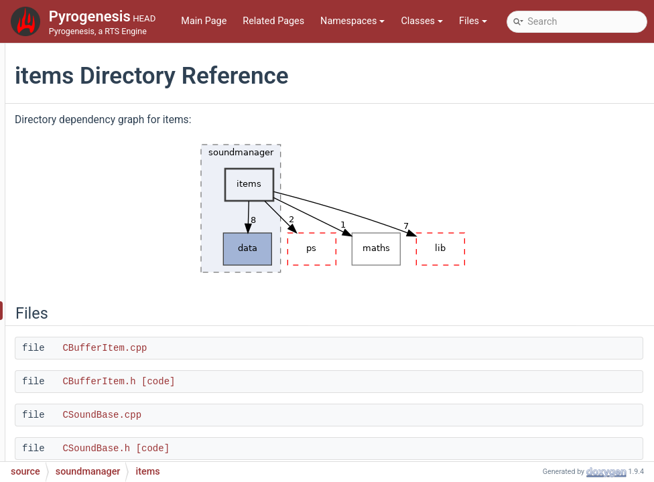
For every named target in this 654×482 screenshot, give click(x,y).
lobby (68, 69)
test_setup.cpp (87, 430)
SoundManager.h (103, 390)
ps (61, 169)
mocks (70, 109)
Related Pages (273, 21)
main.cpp (76, 410)
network (73, 129)
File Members (64, 451)
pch (64, 149)
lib (61, 49)
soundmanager (88, 270)
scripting (86, 330)
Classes (422, 21)
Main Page (203, 21)
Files (473, 21)
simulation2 (81, 250)
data (76, 290)
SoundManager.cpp (108, 370)
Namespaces (352, 21)
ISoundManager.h (104, 350)
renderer (74, 189)
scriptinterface (87, 230)
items (79, 310)
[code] (321, 381)
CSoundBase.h (259, 448)
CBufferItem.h (262, 381)
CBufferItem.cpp (268, 348)
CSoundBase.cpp (265, 415)
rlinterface (78, 210)
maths (70, 89)
